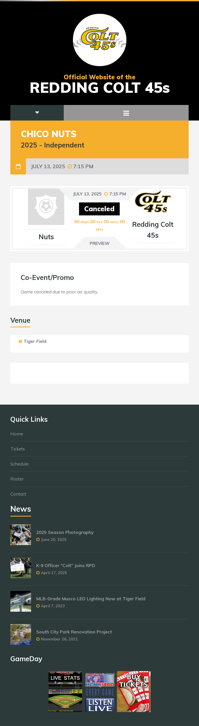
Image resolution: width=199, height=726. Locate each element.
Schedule (19, 466)
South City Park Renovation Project (74, 634)
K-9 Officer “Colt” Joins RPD (65, 567)
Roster (17, 481)
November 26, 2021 (59, 641)
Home (16, 436)
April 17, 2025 (54, 575)
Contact (18, 496)
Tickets (17, 451)
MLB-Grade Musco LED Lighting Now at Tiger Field (90, 601)
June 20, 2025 (54, 541)
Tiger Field (35, 341)
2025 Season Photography (65, 534)
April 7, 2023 (53, 608)
